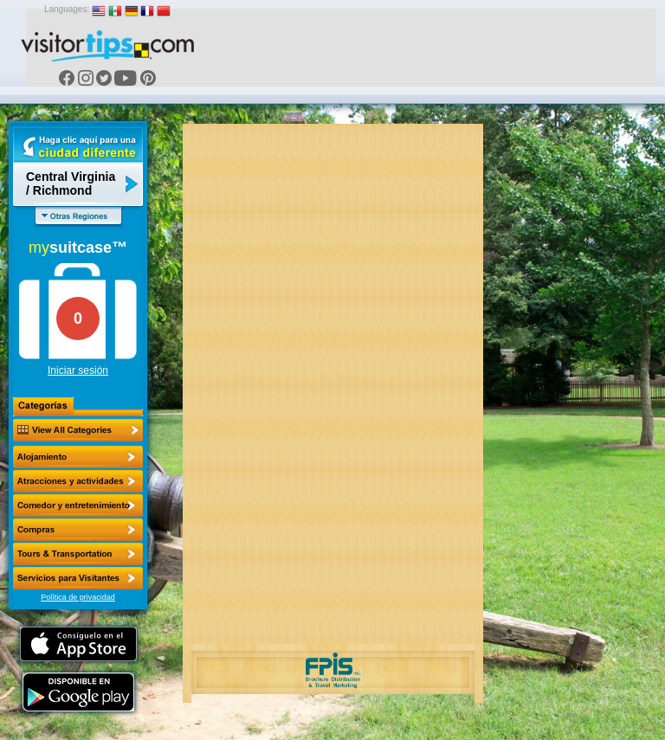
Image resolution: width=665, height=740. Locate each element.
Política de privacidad (78, 597)
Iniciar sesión (78, 370)
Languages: (66, 9)
